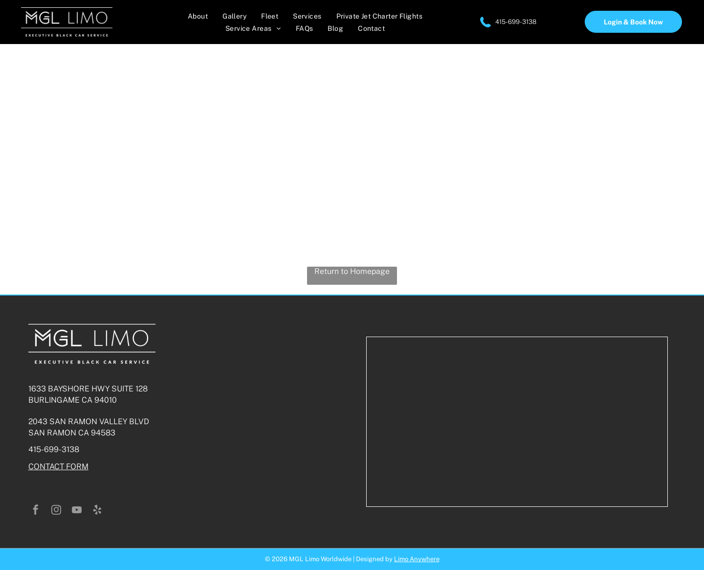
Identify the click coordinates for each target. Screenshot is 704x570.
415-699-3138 (515, 21)
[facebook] (35, 511)
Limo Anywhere (417, 559)
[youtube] (76, 511)
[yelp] (97, 511)
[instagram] (56, 511)
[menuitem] (197, 16)
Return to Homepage (352, 271)
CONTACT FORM (58, 466)
